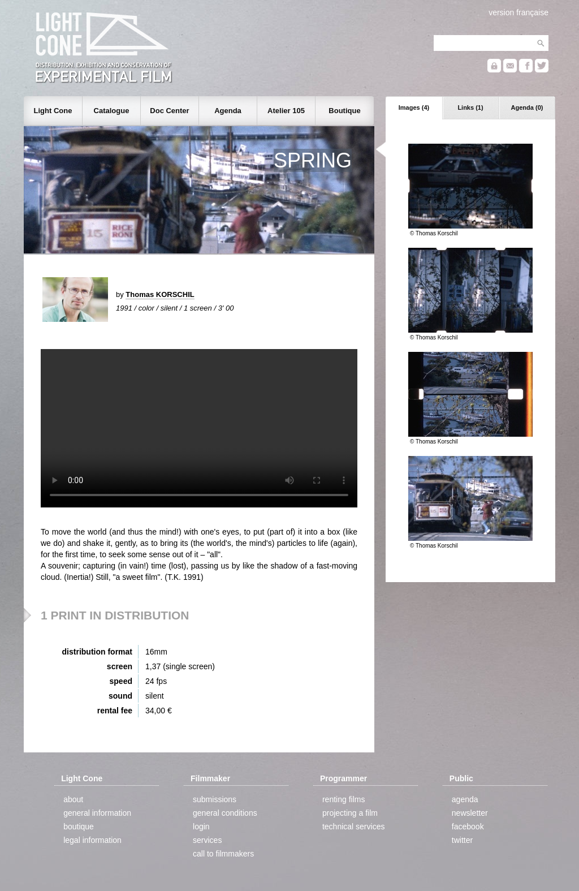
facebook (468, 826)
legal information (92, 840)
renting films (343, 799)
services (207, 840)
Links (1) (470, 107)
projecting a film (350, 812)
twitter (462, 840)
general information (97, 812)
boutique (78, 826)
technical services (353, 826)
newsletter (470, 812)
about (73, 799)
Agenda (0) (527, 107)
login (201, 826)
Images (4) (414, 107)
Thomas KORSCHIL (160, 294)
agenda (465, 799)
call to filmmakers (223, 853)
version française (518, 12)
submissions (214, 799)
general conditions (225, 812)
